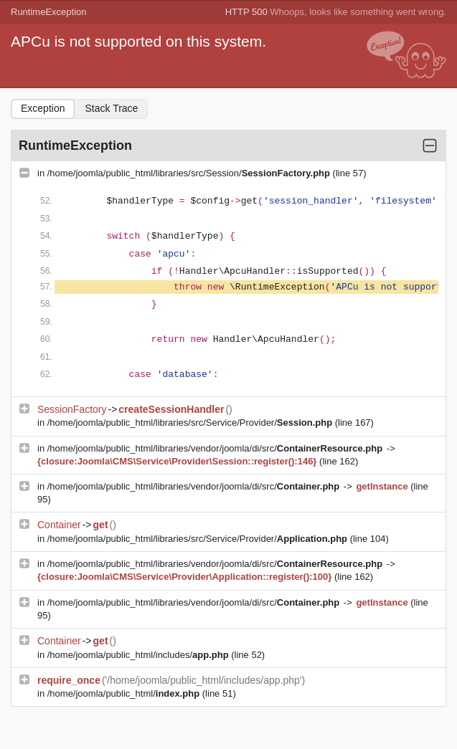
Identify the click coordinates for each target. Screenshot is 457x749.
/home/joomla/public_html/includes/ (139, 654)
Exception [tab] (43, 108)
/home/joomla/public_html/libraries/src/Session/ (190, 173)
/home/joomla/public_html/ (124, 693)
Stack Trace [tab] (111, 108)
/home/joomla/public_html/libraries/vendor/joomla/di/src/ (216, 448)
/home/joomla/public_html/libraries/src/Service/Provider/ (191, 422)
